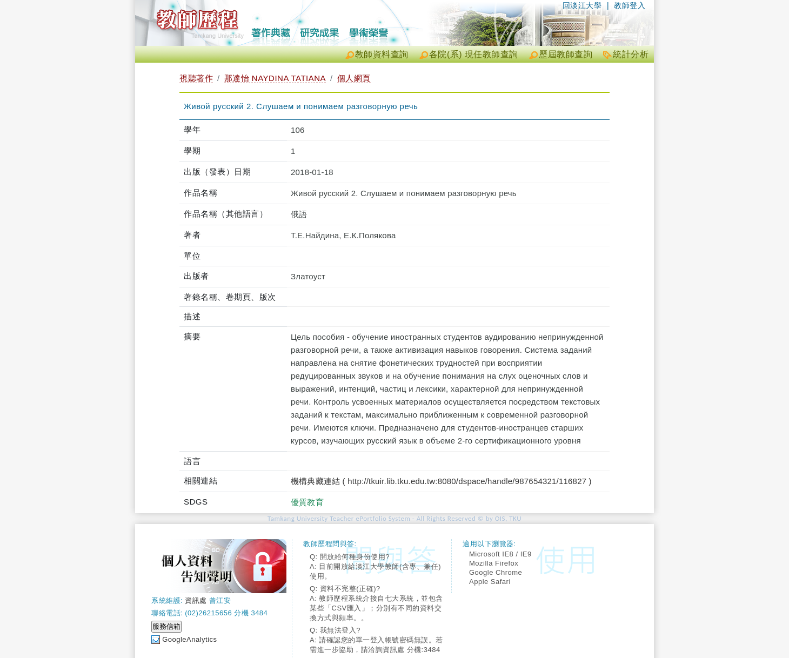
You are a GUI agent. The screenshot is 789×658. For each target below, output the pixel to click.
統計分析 (630, 54)
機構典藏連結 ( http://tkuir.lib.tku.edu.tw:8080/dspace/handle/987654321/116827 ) (441, 481)
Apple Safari (490, 582)
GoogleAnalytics (189, 639)
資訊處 (196, 600)
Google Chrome (495, 572)
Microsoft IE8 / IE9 (500, 554)
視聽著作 (196, 78)
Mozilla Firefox (493, 563)
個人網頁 (354, 78)
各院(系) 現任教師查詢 (473, 54)
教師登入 (629, 5)
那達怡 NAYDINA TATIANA (275, 78)
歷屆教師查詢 (565, 54)
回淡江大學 (582, 5)
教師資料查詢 (382, 54)
